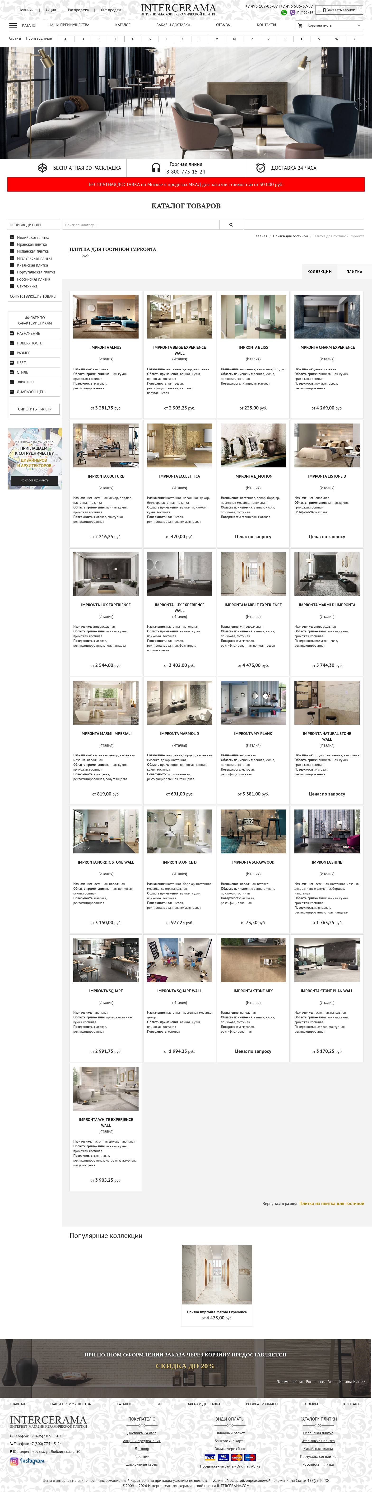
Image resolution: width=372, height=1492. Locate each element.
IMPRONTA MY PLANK (253, 733)
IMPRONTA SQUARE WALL (179, 990)
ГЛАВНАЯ (17, 1404)
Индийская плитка (33, 237)
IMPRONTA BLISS (253, 347)
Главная (261, 236)
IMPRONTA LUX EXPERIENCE (106, 604)
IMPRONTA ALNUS (105, 347)
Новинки (26, 10)
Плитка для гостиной (290, 236)
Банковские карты (230, 1440)
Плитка (355, 271)
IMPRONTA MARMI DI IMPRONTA (327, 604)
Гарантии (142, 1456)
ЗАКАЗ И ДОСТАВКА (173, 24)
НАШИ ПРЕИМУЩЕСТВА (69, 24)
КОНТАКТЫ (266, 24)
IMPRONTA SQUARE (106, 990)
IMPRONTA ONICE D (180, 862)
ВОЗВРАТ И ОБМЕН (262, 1404)
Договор (142, 1448)
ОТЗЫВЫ (223, 24)
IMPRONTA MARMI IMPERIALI (106, 733)
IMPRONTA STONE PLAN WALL (327, 990)
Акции (50, 10)
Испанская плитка (33, 251)
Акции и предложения (142, 1440)
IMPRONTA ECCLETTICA (179, 476)
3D (159, 1404)
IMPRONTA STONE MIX (253, 990)
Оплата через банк (230, 1448)
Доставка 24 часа (141, 1433)
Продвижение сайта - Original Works (230, 1466)
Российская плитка (33, 279)
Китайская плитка (32, 265)
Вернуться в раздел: (313, 1203)
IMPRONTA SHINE (327, 862)
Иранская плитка (32, 244)
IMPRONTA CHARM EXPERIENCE (327, 347)
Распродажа (78, 10)
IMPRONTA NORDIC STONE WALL (106, 862)
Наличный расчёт (230, 1433)
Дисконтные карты (142, 1464)
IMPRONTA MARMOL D (179, 733)
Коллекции (319, 271)
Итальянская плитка (34, 258)
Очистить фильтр (34, 409)
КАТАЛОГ (122, 24)
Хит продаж (111, 10)
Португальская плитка (36, 272)
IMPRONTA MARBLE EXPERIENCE (253, 604)
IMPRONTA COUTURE (106, 476)
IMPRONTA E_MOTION (253, 476)
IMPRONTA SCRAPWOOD (253, 862)
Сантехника (27, 286)
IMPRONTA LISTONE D (327, 476)
